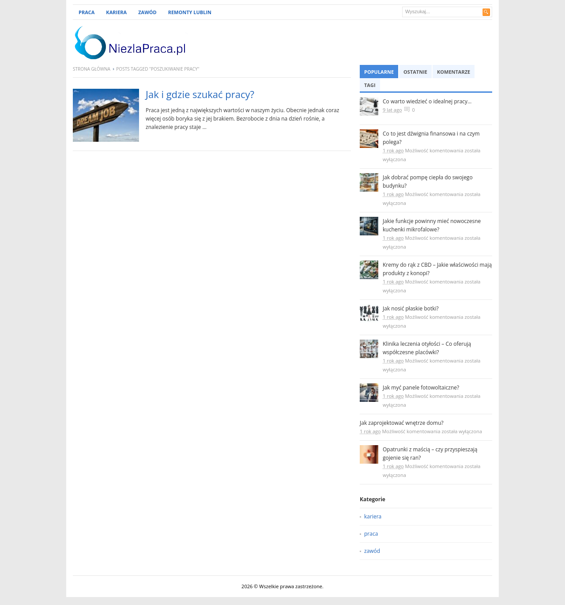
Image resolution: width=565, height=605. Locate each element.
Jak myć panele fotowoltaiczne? (421, 387)
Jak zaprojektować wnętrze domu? (402, 423)
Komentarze (453, 71)
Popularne (379, 71)
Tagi (370, 85)
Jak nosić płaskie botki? (411, 308)
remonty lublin (189, 12)
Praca (86, 12)
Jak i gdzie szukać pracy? (200, 94)
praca (371, 533)
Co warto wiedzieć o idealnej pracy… (427, 101)
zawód (372, 551)
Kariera (116, 12)
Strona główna (91, 69)
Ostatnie (415, 71)
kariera (372, 516)
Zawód (147, 12)
